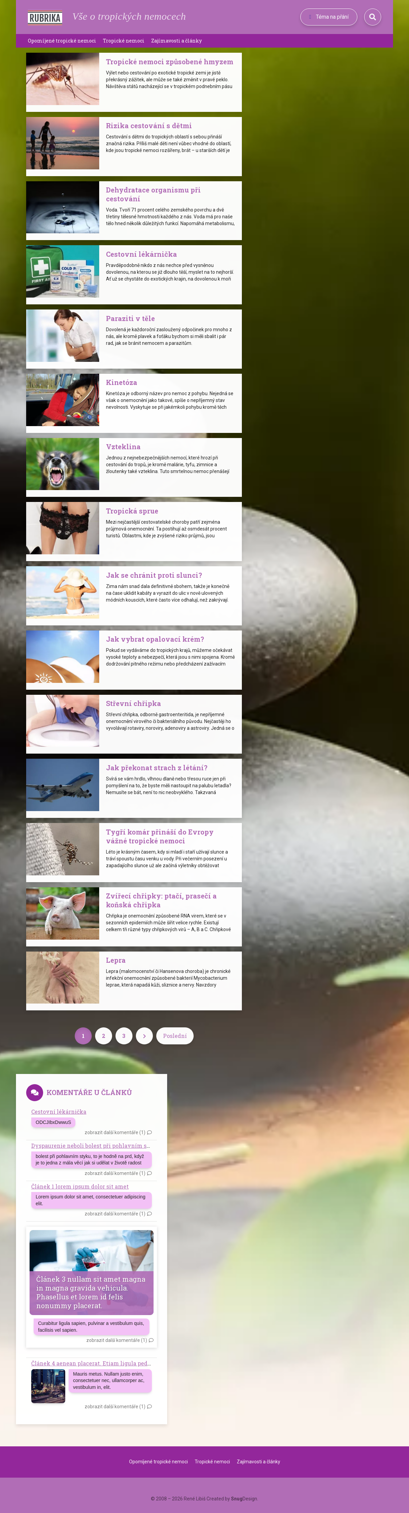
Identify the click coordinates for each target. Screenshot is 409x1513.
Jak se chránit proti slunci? (154, 575)
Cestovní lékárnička (141, 254)
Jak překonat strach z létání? (157, 767)
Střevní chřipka (133, 703)
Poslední (175, 1035)
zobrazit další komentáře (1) (115, 1132)
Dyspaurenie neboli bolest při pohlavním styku (95, 1145)
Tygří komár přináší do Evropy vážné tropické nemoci (160, 836)
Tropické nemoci (123, 40)
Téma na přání (329, 17)
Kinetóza (121, 382)
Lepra (116, 960)
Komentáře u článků (89, 1092)
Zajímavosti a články (176, 40)
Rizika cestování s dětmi (149, 125)
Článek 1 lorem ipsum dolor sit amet (80, 1186)
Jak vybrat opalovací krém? (155, 639)
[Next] (144, 1035)
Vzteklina (123, 446)
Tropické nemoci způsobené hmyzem (169, 61)
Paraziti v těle (130, 318)
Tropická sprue (132, 510)
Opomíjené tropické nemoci (62, 40)
